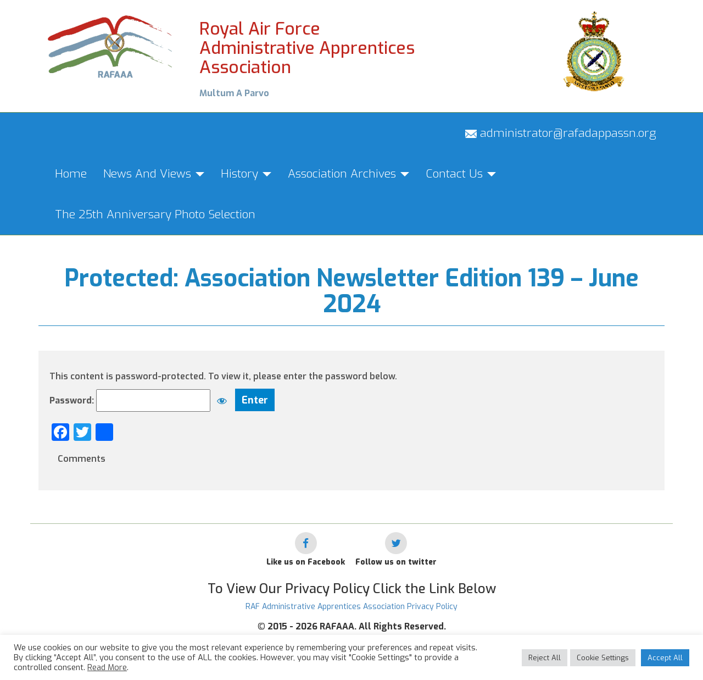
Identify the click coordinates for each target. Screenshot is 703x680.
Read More (107, 667)
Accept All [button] (665, 657)
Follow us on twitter (396, 562)
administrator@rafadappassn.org (560, 133)
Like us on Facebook (305, 562)
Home (71, 173)
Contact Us (461, 173)
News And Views (153, 173)
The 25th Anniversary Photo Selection (155, 214)
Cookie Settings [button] (603, 657)
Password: (141, 400)
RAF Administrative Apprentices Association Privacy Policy (351, 606)
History (246, 173)
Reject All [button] (544, 657)
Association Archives (348, 173)
